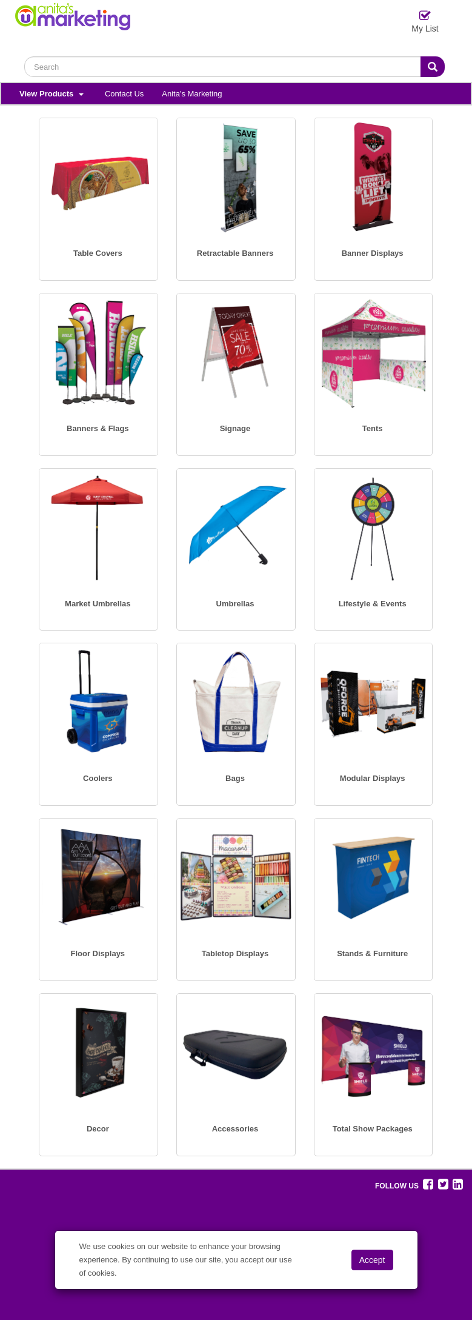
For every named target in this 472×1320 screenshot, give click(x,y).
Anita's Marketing (192, 93)
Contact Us (124, 93)
